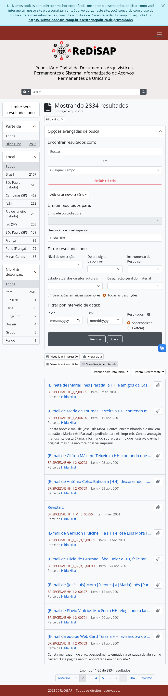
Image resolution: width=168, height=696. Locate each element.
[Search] (85, 92)
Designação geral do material (129, 278)
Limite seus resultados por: (21, 109)
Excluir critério (105, 181)
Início (52, 313)
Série (21, 309)
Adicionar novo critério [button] (67, 194)
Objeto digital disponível (97, 259)
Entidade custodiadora (65, 213)
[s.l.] (21, 204)
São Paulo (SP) (21, 233)
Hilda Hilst (21, 145)
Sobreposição (142, 323)
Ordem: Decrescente (148, 372)
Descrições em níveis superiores (76, 295)
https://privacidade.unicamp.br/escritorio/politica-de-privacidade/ (81, 20)
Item (21, 293)
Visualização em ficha (62, 364)
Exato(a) (138, 328)
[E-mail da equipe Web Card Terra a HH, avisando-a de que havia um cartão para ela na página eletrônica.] (100, 636)
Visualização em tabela (99, 364)
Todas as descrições (122, 295)
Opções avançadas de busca (73, 131)
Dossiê (21, 325)
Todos (10, 136)
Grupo (21, 333)
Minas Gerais (21, 257)
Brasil (21, 175)
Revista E (56, 507)
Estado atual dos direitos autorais (73, 278)
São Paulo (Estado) (21, 184)
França (21, 241)
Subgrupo (21, 317)
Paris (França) (21, 249)
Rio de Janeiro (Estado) (21, 213)
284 (132, 678)
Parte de (13, 126)
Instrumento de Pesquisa (138, 259)
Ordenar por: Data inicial (109, 372)
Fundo (21, 341)
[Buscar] (105, 151)
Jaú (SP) (21, 225)
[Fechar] (163, 5)
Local (10, 156)
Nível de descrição (14, 272)
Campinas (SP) (21, 196)
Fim (90, 313)
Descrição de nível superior (68, 230)
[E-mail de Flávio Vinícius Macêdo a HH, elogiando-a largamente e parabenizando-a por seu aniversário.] (100, 610)
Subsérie (21, 301)
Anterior (64, 678)
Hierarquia (92, 356)
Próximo (146, 678)
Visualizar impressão (62, 356)
